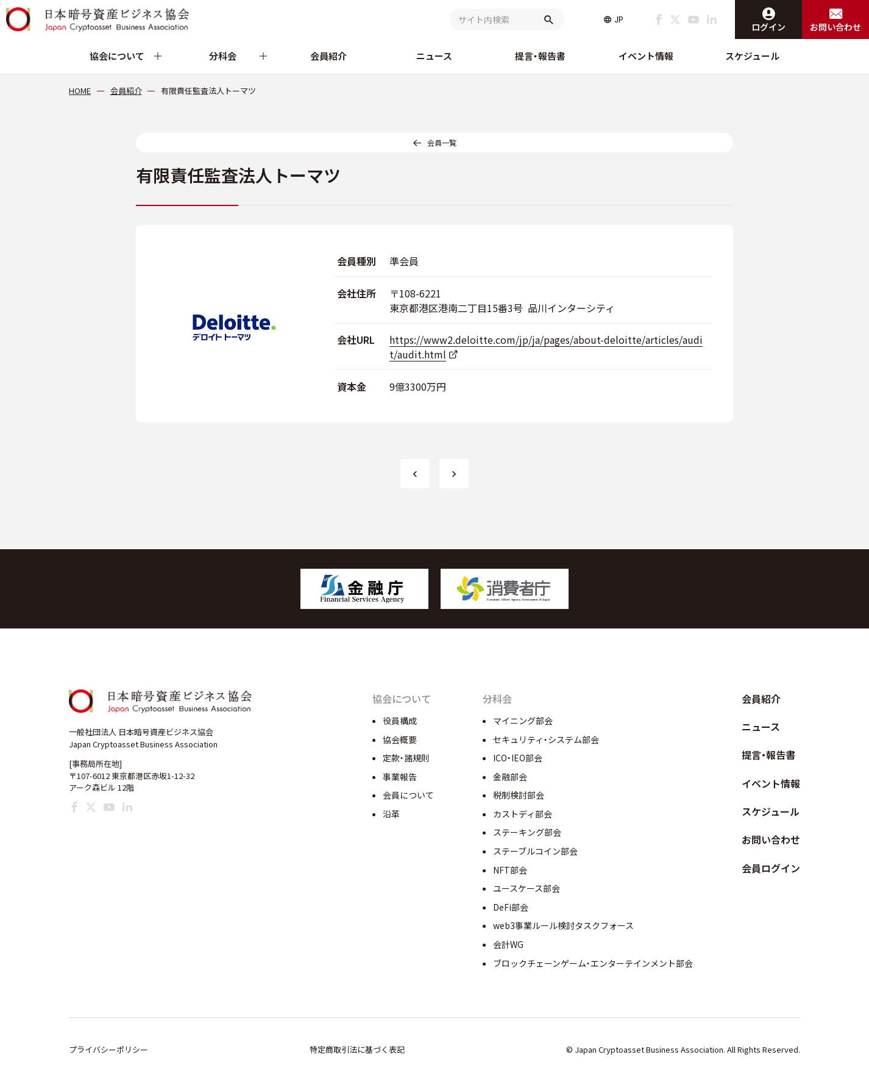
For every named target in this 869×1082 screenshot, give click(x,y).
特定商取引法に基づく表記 (357, 1049)
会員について (408, 795)
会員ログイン (771, 868)
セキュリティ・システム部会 (546, 739)
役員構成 (400, 720)
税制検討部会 (518, 795)
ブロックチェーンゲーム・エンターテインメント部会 (593, 963)
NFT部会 (510, 870)
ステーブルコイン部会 (535, 851)
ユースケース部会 (526, 888)
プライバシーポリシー (108, 1049)
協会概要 (400, 739)
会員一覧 (441, 142)
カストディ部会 (522, 814)
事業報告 (400, 777)
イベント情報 (646, 55)
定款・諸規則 (406, 758)
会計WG (508, 944)
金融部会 (510, 777)
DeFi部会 (510, 907)
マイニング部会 (523, 720)
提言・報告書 (540, 55)
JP (618, 19)
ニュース (434, 55)
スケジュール (752, 55)
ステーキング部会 (527, 832)
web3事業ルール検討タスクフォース (563, 925)
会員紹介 (328, 55)
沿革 (391, 814)
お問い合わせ (771, 839)
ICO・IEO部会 (517, 758)
